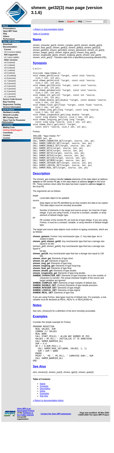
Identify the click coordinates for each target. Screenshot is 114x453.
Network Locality (10, 115)
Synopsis (40, 63)
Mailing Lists (9, 127)
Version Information (12, 107)
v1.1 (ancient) (10, 96)
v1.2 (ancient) (10, 94)
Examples (40, 335)
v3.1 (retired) (9, 65)
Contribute (8, 133)
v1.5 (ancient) (10, 86)
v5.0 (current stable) (12, 52)
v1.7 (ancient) (10, 81)
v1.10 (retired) (10, 76)
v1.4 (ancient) (10, 89)
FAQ (80, 21)
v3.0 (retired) (9, 68)
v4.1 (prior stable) (11, 57)
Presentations (9, 28)
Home (61, 21)
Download (7, 44)
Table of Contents (41, 34)
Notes (37, 324)
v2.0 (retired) (9, 73)
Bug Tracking (9, 102)
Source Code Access (12, 99)
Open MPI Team (10, 31)
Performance (9, 39)
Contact (6, 135)
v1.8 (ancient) (10, 78)
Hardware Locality (11, 112)
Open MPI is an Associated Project (25, 437)
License (6, 138)
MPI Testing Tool (10, 117)
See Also (39, 393)
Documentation (10, 47)
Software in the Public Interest (25, 441)
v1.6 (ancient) (10, 83)
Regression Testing (12, 104)
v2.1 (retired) (9, 70)
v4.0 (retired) (9, 62)
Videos (6, 36)
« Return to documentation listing (48, 29)
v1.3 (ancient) (10, 91)
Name (37, 39)
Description (41, 193)
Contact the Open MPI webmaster (56, 441)
